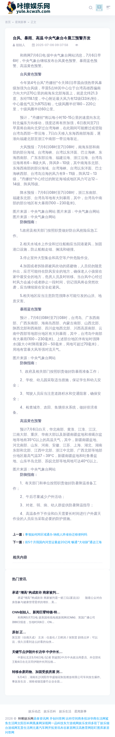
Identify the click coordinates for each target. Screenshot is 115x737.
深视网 (46, 723)
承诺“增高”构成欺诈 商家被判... (35, 592)
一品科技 (57, 723)
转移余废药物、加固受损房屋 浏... (37, 672)
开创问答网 (57, 718)
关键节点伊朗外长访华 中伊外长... (37, 652)
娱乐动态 (34, 711)
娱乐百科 (50, 711)
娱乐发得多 (86, 723)
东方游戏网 (71, 723)
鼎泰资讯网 (41, 718)
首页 (8, 22)
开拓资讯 (54, 728)
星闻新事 (20, 22)
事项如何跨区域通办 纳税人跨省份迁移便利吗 (56, 534)
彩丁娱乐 (100, 723)
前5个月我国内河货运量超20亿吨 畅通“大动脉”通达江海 (63, 542)
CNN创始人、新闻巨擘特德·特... (36, 612)
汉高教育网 (83, 728)
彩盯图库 (97, 728)
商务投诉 (84, 718)
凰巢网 (37, 723)
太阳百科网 (25, 723)
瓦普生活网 (25, 728)
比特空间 (72, 718)
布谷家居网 (68, 728)
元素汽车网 (40, 728)
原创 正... (19, 632)
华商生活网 (98, 718)
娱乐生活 (65, 711)
